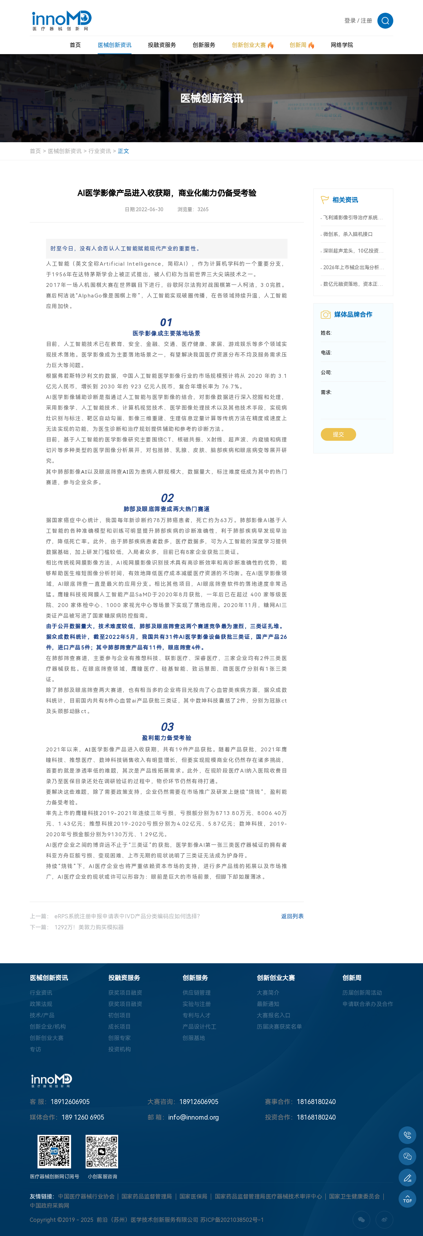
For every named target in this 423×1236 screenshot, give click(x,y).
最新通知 (268, 1004)
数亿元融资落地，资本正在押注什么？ (354, 284)
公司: (326, 372)
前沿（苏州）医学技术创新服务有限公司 (147, 1220)
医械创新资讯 (65, 151)
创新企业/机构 (48, 1026)
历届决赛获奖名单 (279, 1026)
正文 (123, 151)
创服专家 (119, 1038)
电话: (326, 353)
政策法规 (41, 1004)
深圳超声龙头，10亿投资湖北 (354, 251)
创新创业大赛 (47, 1038)
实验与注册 (196, 1004)
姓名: (326, 333)
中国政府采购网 (49, 1205)
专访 (35, 1049)
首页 (35, 151)
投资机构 (119, 1049)
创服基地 (193, 1038)
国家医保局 (193, 1196)
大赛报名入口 (274, 1015)
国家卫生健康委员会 (354, 1196)
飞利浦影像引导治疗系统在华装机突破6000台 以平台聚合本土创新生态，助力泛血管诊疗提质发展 (354, 217)
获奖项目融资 (125, 992)
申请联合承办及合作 (367, 1004)
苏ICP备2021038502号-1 (232, 1220)
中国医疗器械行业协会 (86, 1196)
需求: (326, 392)
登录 (350, 20)
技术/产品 (42, 1015)
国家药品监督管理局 (146, 1196)
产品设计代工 (199, 1026)
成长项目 (119, 1026)
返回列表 (285, 917)
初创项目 (119, 1015)
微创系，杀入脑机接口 (348, 234)
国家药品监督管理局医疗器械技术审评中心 (268, 1196)
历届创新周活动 (362, 992)
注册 (366, 20)
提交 (338, 434)
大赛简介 (268, 992)
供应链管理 (196, 992)
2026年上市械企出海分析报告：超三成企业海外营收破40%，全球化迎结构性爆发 (354, 267)
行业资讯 (99, 151)
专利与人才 (196, 1015)
